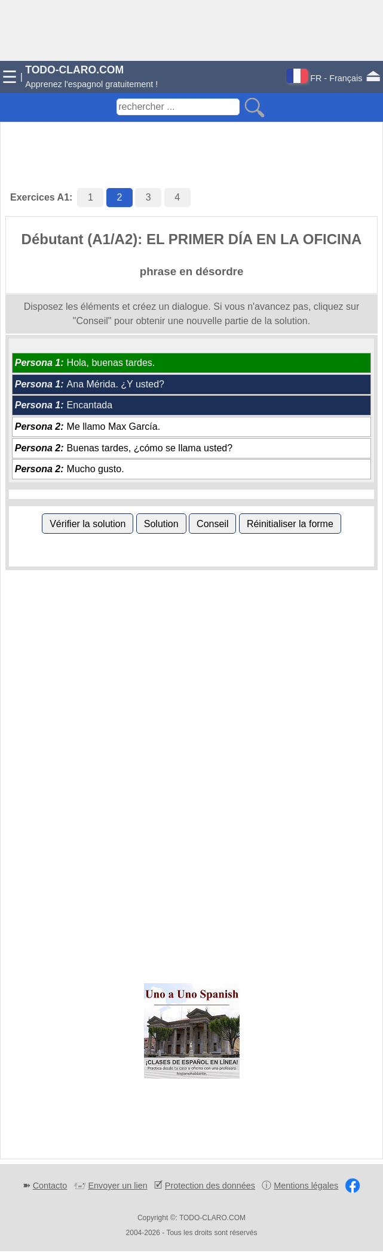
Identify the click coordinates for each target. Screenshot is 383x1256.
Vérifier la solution (87, 524)
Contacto (50, 1185)
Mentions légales (306, 1185)
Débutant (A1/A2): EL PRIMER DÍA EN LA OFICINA (192, 239)
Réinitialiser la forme (290, 524)
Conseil (212, 524)
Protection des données (210, 1185)
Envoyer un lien (117, 1185)
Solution (161, 524)
